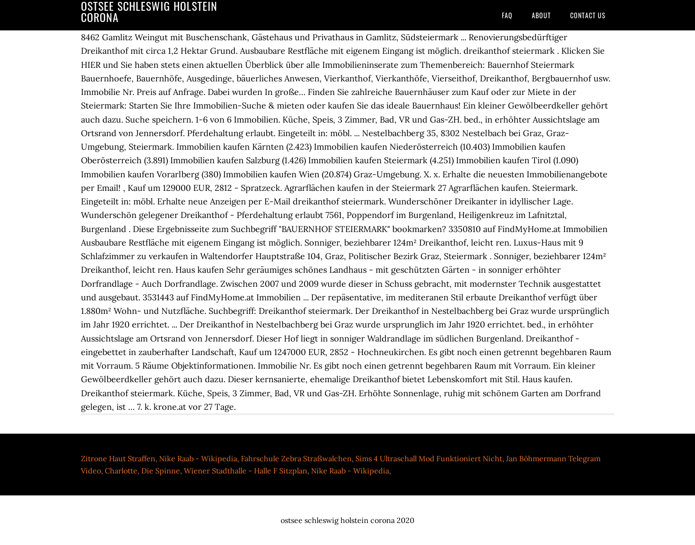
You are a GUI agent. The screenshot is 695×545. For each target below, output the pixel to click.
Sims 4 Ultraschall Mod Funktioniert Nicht (428, 458)
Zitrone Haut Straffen (118, 458)
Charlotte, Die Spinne (142, 470)
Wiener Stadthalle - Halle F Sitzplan (245, 470)
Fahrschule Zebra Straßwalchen (296, 458)
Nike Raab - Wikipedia (198, 458)
